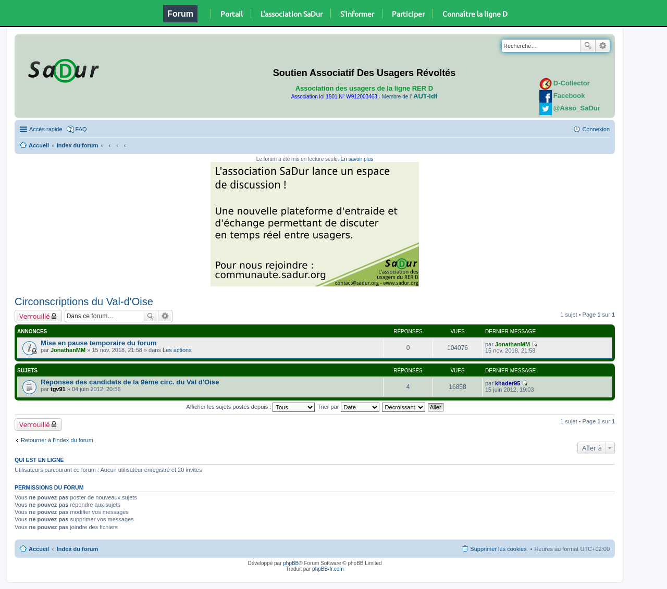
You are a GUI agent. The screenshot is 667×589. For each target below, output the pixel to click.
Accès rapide (46, 129)
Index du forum (77, 145)
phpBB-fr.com (328, 569)
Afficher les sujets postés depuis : (250, 407)
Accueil (39, 145)
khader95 (507, 383)
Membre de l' (409, 96)
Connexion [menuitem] (596, 129)
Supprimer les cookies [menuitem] (498, 549)
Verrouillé (34, 316)
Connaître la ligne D (475, 13)
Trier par (348, 407)
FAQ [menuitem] (81, 129)
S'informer (357, 13)
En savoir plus (356, 159)
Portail (231, 13)
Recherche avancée (603, 46)
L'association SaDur (292, 13)
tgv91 (58, 389)
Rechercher (588, 46)
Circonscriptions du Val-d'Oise (84, 301)
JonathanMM (68, 350)
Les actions (177, 350)
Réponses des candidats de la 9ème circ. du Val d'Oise (130, 382)
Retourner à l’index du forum (57, 440)
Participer (408, 13)
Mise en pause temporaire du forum (99, 343)
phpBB (291, 563)
